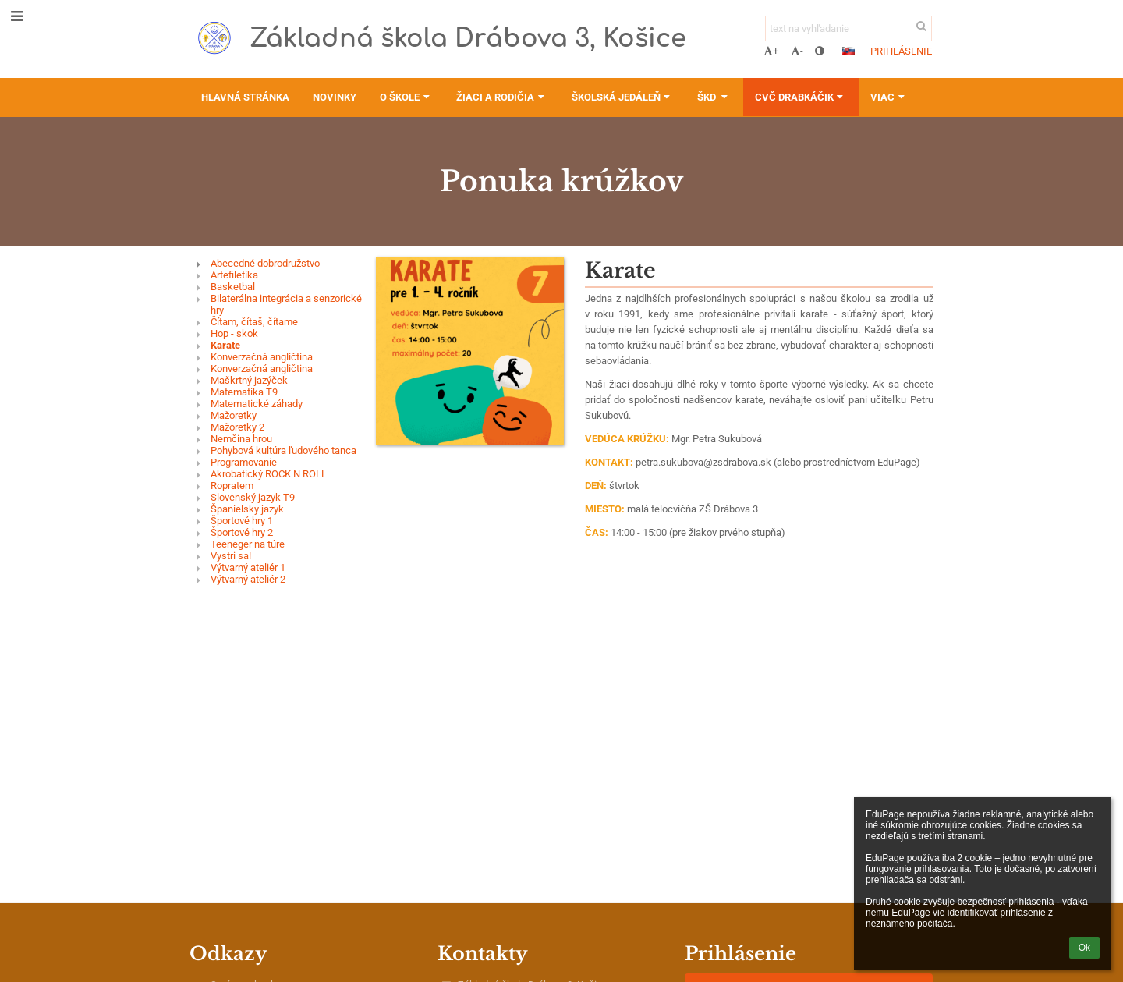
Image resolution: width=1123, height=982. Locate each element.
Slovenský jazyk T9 (253, 497)
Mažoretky (234, 415)
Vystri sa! (231, 556)
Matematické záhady (257, 403)
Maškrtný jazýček (249, 380)
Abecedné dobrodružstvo (265, 263)
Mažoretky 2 (237, 427)
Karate (225, 345)
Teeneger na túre (248, 544)
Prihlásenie (901, 51)
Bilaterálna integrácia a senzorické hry (286, 304)
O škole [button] (406, 97)
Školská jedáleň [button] (623, 97)
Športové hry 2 (242, 532)
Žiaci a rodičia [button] (501, 97)
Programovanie (244, 462)
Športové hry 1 (242, 520)
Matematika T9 (244, 392)
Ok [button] (1084, 947)
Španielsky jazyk (247, 509)
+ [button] (770, 51)
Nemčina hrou (241, 439)
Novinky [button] (334, 97)
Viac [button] (889, 97)
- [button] (797, 51)
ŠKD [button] (714, 97)
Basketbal (233, 286)
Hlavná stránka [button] (245, 97)
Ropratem (232, 485)
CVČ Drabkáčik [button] (801, 97)
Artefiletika (234, 275)
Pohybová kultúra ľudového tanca (283, 450)
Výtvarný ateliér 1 (248, 567)
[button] (848, 50)
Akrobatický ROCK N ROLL (269, 474)
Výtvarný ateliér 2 (248, 579)
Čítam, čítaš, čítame (254, 322)
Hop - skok (234, 333)
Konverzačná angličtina (262, 357)
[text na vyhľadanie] (848, 28)
